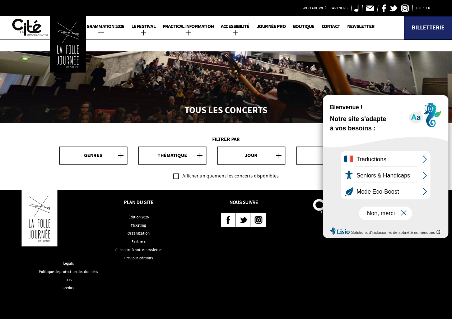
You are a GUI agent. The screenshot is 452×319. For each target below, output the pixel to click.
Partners (138, 241)
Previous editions (138, 257)
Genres (93, 155)
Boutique (303, 26)
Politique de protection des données (68, 271)
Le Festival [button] (143, 26)
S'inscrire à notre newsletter (138, 249)
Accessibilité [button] (235, 26)
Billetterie (428, 27)
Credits (68, 287)
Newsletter (360, 26)
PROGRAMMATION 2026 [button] (101, 26)
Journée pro (271, 26)
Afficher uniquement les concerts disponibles (230, 175)
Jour (251, 155)
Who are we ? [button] (315, 7)
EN (418, 7)
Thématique (172, 155)
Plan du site (138, 202)
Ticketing (138, 225)
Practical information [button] (188, 26)
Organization (138, 233)
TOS (68, 279)
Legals (68, 263)
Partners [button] (339, 7)
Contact (331, 26)
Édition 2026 (139, 216)
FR (428, 7)
